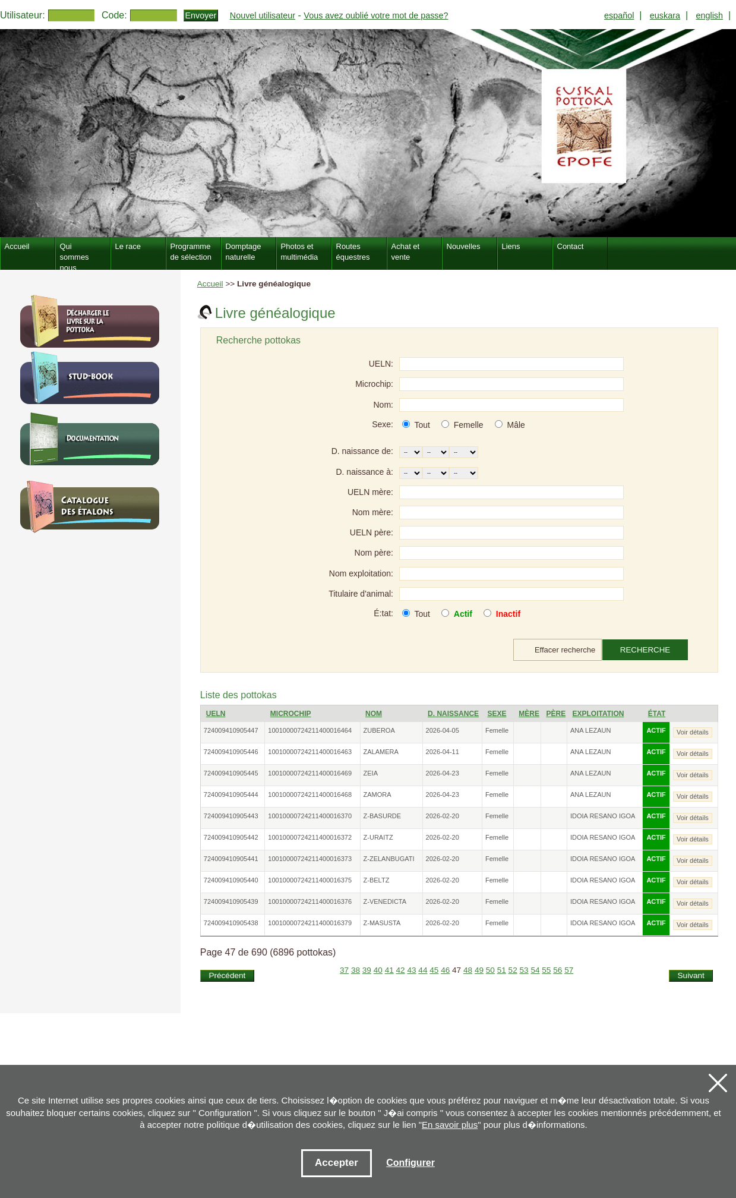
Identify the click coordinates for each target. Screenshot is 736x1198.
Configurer (410, 1163)
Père (556, 714)
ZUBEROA (379, 730)
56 (557, 970)
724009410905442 (231, 837)
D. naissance (453, 714)
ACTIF (655, 730)
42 (400, 970)
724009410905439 (231, 901)
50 (490, 970)
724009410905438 (231, 922)
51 (501, 970)
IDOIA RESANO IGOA (602, 815)
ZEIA (371, 773)
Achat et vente (405, 251)
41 (389, 970)
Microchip (290, 714)
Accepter (336, 1162)
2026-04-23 (442, 773)
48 (467, 970)
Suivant (691, 975)
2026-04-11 (442, 751)
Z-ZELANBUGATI (389, 858)
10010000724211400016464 (310, 730)
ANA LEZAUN (590, 730)
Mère (529, 714)
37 (344, 970)
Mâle (516, 425)
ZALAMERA (381, 751)
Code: (114, 15)
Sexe (496, 714)
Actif (463, 614)
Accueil (210, 283)
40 (378, 970)
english (709, 15)
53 (524, 970)
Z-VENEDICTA (385, 901)
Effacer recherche (565, 649)
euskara (665, 15)
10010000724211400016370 (310, 815)
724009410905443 (231, 815)
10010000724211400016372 (310, 837)
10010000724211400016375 (310, 880)
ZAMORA (377, 794)
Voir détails (693, 732)
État (657, 714)
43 (411, 970)
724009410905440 (231, 880)
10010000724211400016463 (310, 751)
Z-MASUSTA (382, 922)
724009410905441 (231, 858)
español (619, 15)
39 (366, 970)
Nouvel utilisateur (262, 15)
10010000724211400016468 (310, 794)
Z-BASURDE (383, 815)
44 (422, 970)
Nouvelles (464, 246)
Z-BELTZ (377, 880)
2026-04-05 (442, 730)
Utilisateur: (22, 15)
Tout (421, 425)
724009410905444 (231, 794)
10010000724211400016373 (310, 858)
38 (355, 970)
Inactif (508, 614)
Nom (373, 714)
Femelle (469, 425)
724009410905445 (231, 773)
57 (568, 970)
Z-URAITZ (378, 837)
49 (479, 970)
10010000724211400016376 (310, 901)
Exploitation (598, 714)
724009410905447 (231, 730)
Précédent (227, 975)
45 (433, 970)
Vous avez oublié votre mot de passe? (376, 15)
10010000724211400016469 (310, 773)
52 (512, 970)
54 (534, 970)
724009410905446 (231, 751)
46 (445, 970)
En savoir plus (450, 1125)
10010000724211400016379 (310, 922)
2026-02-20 (442, 815)
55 (546, 970)
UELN (216, 714)
